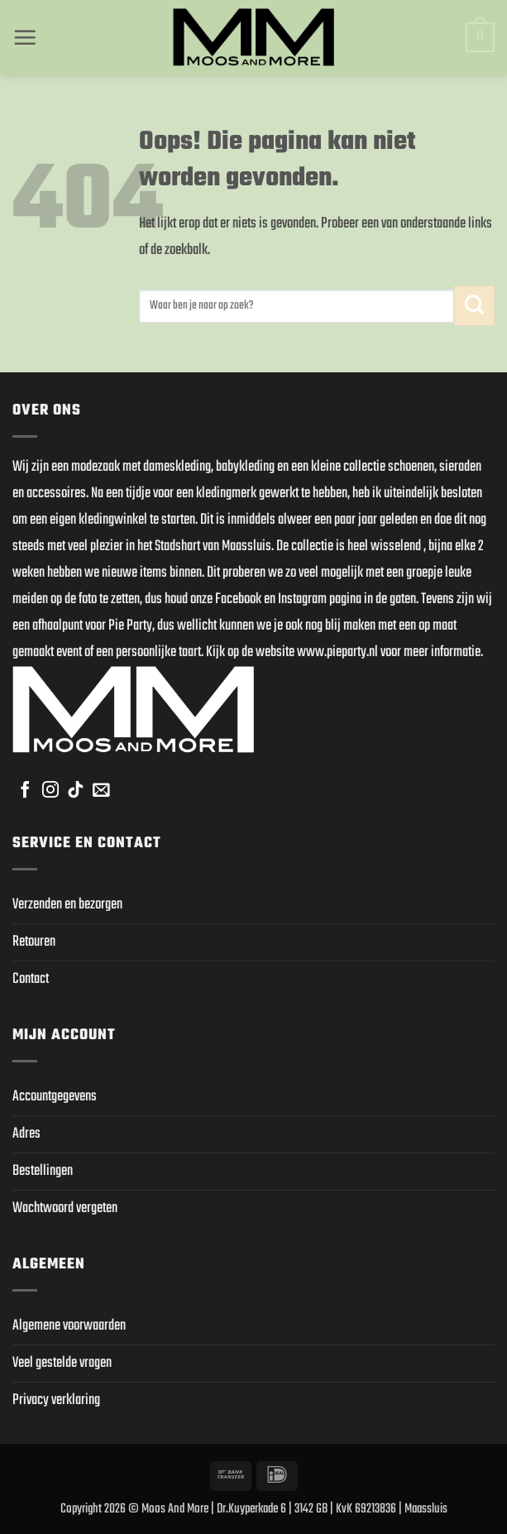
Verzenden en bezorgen (67, 905)
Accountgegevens (54, 1097)
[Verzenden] (474, 305)
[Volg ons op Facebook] (25, 791)
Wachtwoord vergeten (64, 1208)
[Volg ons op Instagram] (50, 791)
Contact (30, 979)
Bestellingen (42, 1171)
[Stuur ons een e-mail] (101, 791)
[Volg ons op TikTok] (75, 791)
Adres (26, 1134)
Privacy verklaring (56, 1400)
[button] (24, 37)
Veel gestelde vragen (62, 1363)
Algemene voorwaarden (69, 1326)
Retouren (33, 942)
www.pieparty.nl (337, 652)
